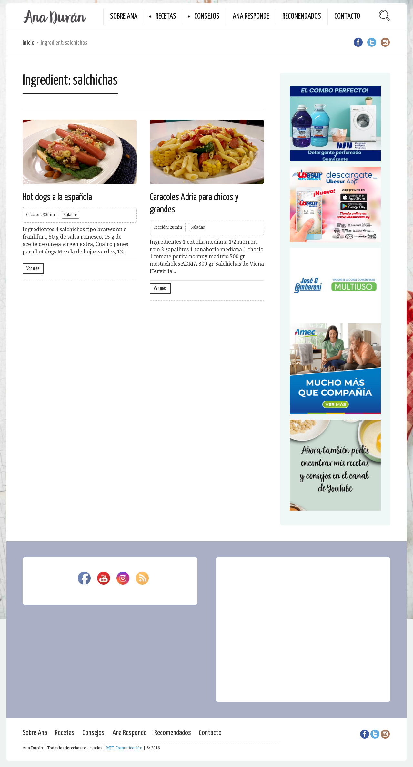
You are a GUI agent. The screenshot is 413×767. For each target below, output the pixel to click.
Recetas (166, 16)
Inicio (28, 43)
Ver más (33, 268)
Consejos (206, 16)
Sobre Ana (123, 16)
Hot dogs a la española (57, 197)
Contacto (347, 16)
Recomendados (301, 16)
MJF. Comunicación (124, 748)
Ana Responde (251, 16)
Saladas (70, 214)
